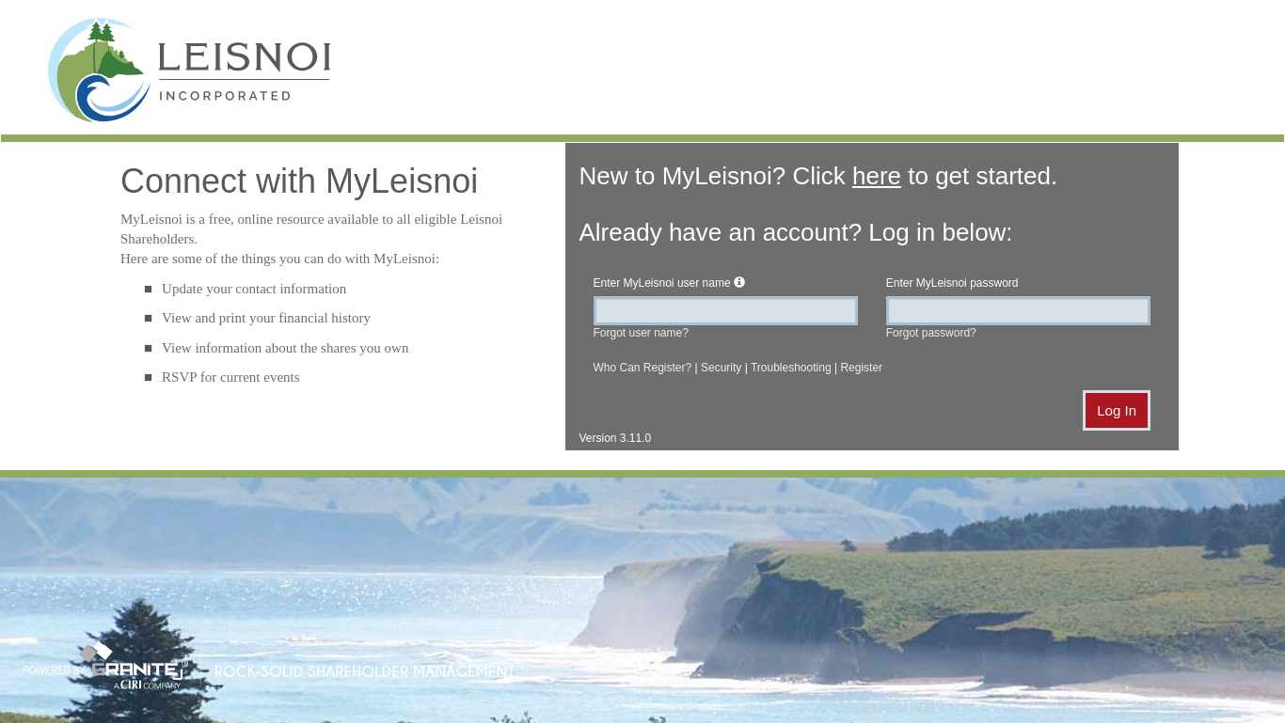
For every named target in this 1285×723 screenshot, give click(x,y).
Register (861, 367)
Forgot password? (931, 332)
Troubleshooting (791, 367)
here (876, 176)
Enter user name (662, 283)
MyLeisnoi (189, 74)
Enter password (952, 283)
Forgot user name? (641, 332)
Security (721, 367)
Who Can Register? (643, 367)
